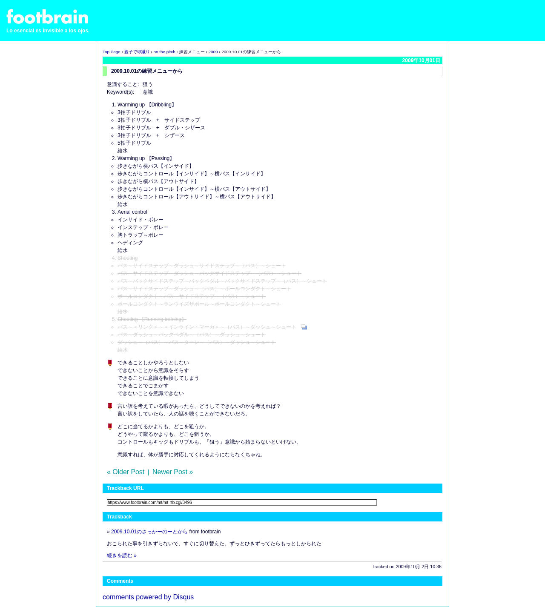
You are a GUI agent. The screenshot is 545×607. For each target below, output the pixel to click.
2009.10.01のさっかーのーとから (149, 532)
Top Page (111, 51)
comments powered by (148, 597)
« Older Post (125, 471)
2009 (213, 51)
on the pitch (164, 51)
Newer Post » (172, 471)
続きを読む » (122, 555)
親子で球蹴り (137, 51)
